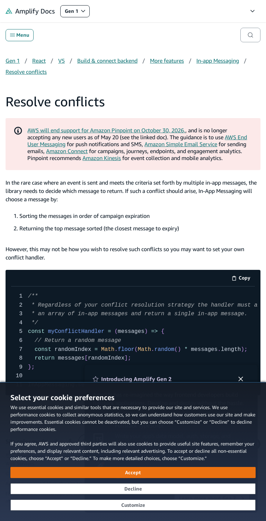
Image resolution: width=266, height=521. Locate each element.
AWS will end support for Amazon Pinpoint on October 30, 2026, (106, 130)
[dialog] (133, 451)
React (39, 60)
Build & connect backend (107, 60)
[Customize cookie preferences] (133, 505)
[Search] (250, 35)
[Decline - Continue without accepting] (133, 488)
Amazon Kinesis (101, 157)
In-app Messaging (217, 60)
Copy (243, 279)
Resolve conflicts (26, 71)
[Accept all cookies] (133, 472)
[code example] (133, 340)
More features (167, 60)
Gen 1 (77, 12)
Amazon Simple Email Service (180, 144)
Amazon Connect (67, 151)
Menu (19, 35)
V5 (61, 60)
